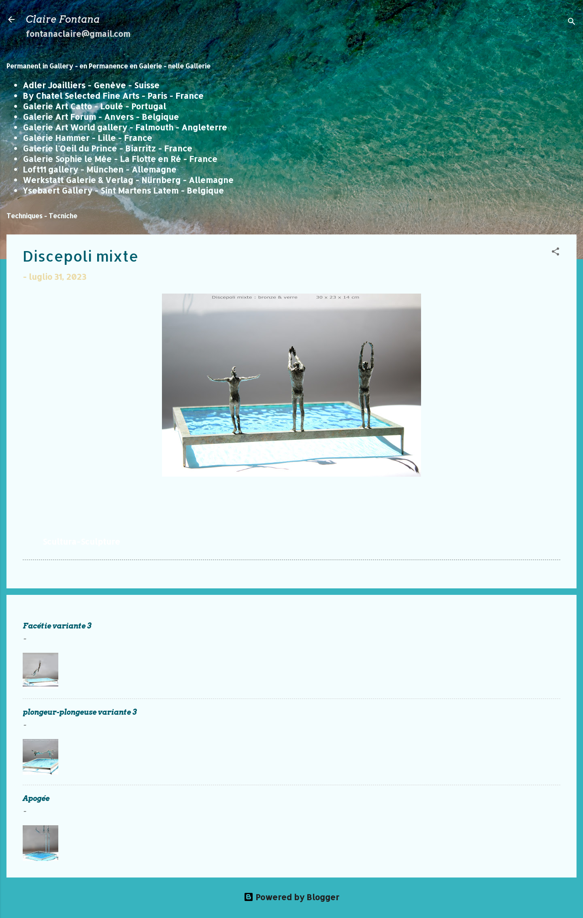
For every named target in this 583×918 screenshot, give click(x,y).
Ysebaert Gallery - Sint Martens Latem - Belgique (123, 190)
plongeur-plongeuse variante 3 (80, 712)
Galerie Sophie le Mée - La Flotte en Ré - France (120, 158)
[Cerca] (572, 22)
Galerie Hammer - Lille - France (87, 137)
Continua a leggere (515, 677)
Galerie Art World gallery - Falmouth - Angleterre (125, 127)
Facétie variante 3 (57, 626)
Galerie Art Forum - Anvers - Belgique (101, 116)
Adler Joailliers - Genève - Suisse (91, 85)
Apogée (36, 798)
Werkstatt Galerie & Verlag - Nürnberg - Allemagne (128, 180)
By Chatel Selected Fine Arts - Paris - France (113, 95)
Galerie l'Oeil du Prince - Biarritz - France (107, 148)
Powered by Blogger (291, 897)
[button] (555, 252)
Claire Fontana (63, 19)
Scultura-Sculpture (81, 541)
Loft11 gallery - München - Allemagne (100, 169)
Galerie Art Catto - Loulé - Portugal (94, 106)
